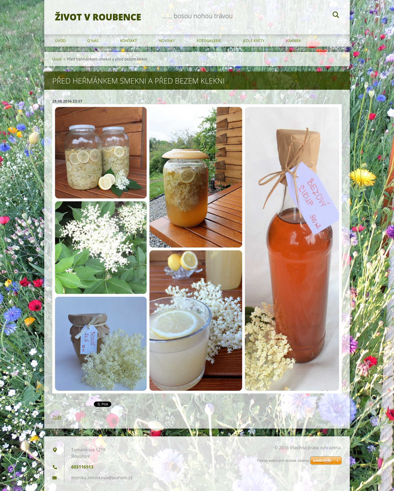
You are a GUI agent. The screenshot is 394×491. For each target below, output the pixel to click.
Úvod (60, 40)
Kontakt (128, 40)
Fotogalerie (209, 40)
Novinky (167, 40)
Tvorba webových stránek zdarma (283, 461)
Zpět (56, 417)
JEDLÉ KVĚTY (254, 40)
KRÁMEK (293, 40)
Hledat (336, 15)
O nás (93, 40)
